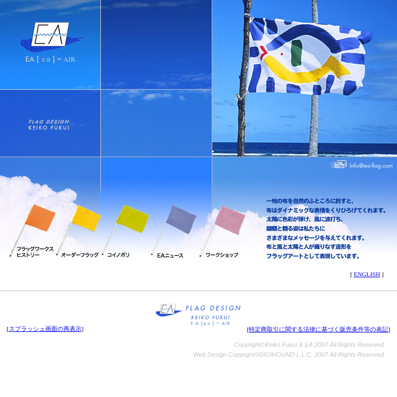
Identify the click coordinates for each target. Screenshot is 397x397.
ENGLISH (367, 274)
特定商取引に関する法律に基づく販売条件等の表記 (318, 329)
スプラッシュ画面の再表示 (45, 328)
